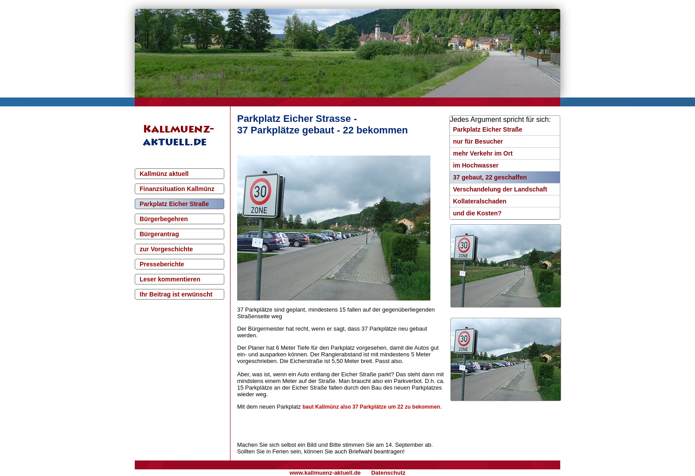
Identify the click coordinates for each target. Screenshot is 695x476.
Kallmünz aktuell (164, 173)
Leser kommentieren (170, 279)
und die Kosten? (477, 213)
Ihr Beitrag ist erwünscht (176, 294)
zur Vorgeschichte (166, 249)
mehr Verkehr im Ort (483, 153)
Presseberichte (162, 264)
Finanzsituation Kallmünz (177, 188)
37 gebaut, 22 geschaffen (490, 177)
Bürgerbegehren (164, 218)
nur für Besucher (478, 141)
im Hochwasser (476, 165)
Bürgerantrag (159, 234)
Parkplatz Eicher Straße (174, 203)
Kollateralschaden (480, 201)
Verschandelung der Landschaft (500, 189)
